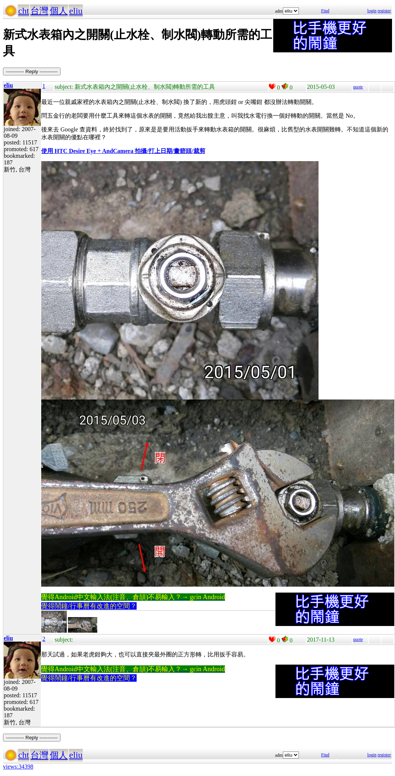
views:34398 (18, 766)
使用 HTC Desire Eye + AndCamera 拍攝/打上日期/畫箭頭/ (117, 151)
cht (23, 11)
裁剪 (199, 151)
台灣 (39, 11)
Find (325, 10)
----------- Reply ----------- (32, 71)
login (371, 10)
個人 (59, 11)
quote (358, 86)
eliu (75, 11)
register (384, 10)
